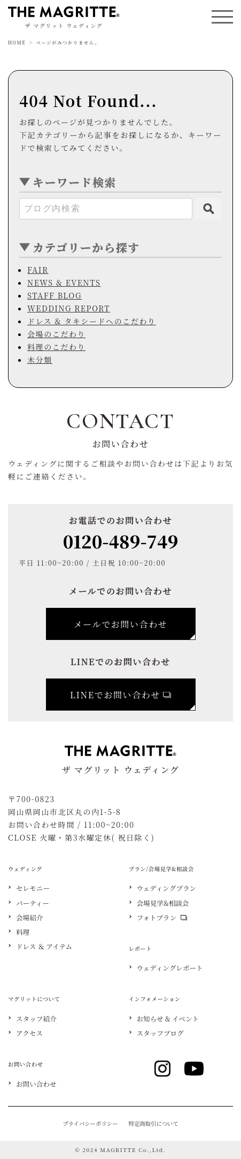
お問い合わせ (36, 1084)
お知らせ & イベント (168, 1019)
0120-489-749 (120, 541)
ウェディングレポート (170, 968)
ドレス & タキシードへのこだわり (91, 321)
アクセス (29, 1033)
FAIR (38, 269)
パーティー (32, 903)
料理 (22, 932)
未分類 (39, 359)
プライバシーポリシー (90, 1123)
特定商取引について (153, 1123)
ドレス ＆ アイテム (44, 946)
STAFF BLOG (54, 295)
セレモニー (33, 888)
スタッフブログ (160, 1033)
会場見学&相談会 (163, 903)
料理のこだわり (56, 346)
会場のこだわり (56, 334)
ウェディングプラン (167, 888)
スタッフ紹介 (36, 1019)
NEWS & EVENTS (64, 282)
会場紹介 (29, 917)
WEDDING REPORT (68, 308)
